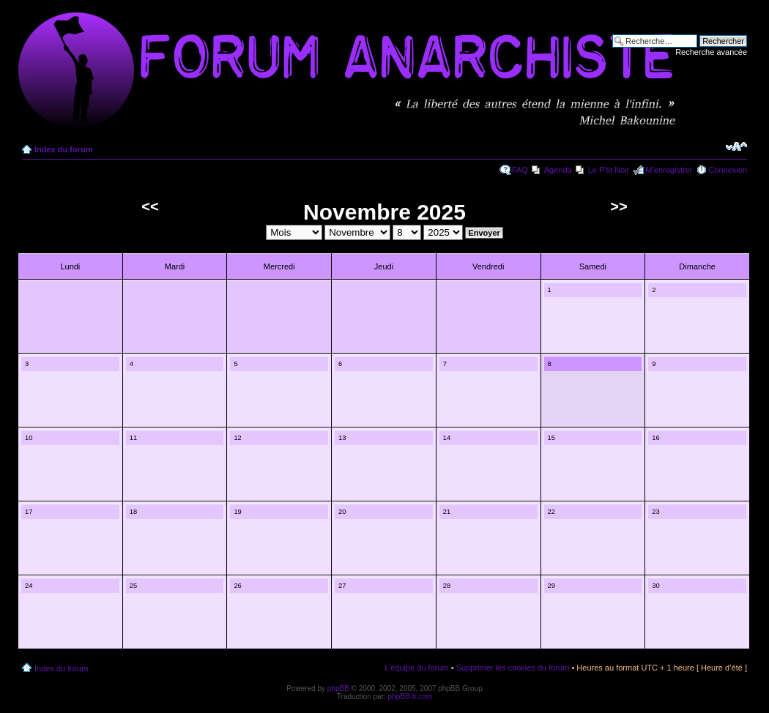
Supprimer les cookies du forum (513, 667)
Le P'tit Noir (609, 169)
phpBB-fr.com (410, 697)
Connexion (727, 169)
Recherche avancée (711, 52)
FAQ (520, 169)
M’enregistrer (668, 169)
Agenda (558, 169)
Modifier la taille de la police (736, 146)
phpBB (338, 688)
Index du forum (63, 149)
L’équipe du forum (416, 667)
